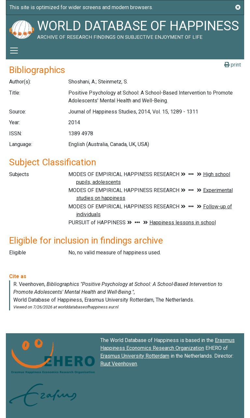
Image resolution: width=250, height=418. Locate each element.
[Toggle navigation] (14, 50)
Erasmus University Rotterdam (134, 356)
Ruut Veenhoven (118, 364)
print (232, 65)
